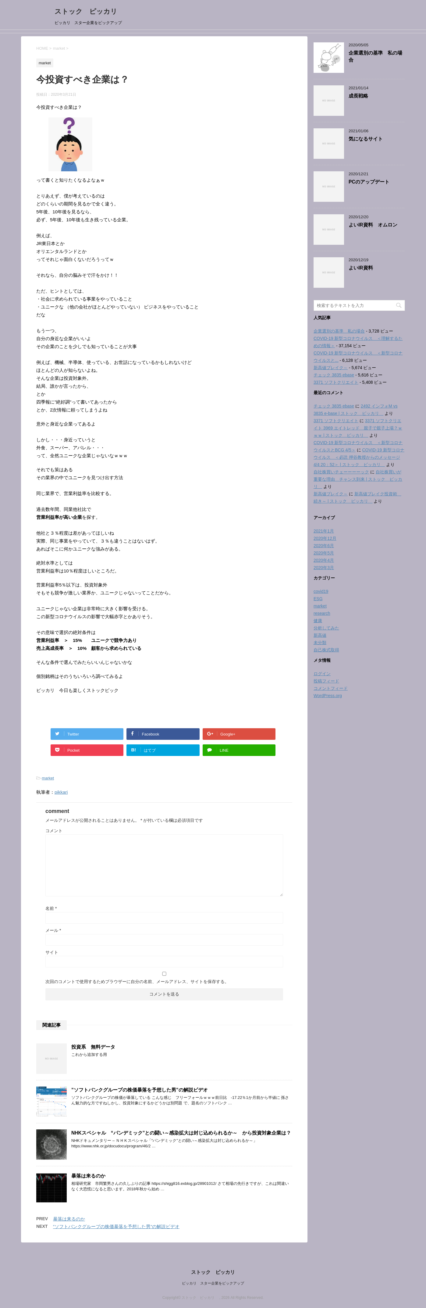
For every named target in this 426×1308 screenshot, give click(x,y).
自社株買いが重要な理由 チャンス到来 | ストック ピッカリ (358, 479)
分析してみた (326, 627)
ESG (318, 598)
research (322, 613)
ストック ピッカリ (89, 11)
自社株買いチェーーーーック (341, 471)
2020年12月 (325, 538)
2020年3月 (324, 567)
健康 (318, 620)
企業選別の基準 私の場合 (339, 331)
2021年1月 (324, 531)
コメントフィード (331, 688)
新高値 (320, 635)
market (48, 778)
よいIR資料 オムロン (373, 224)
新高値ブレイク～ (331, 367)
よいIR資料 (361, 267)
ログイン (322, 673)
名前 (51, 908)
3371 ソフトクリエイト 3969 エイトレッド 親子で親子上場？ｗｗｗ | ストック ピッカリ (358, 428)
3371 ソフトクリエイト (336, 382)
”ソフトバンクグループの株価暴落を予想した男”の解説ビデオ (139, 1089)
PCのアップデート (369, 181)
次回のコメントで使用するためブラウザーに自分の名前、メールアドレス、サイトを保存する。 (137, 981)
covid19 (321, 591)
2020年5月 (324, 553)
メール (53, 930)
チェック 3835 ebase (334, 374)
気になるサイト (366, 138)
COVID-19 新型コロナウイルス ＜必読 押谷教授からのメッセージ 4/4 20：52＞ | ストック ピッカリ (359, 457)
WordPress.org (328, 695)
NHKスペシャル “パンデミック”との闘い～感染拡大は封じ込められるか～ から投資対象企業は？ (181, 1132)
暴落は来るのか (88, 1175)
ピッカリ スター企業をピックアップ (213, 1283)
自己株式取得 (326, 649)
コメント (53, 830)
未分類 (320, 642)
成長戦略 (358, 95)
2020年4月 (324, 560)
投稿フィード (326, 681)
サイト (51, 952)
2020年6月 (324, 545)
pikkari (61, 792)
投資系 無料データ (93, 1047)
